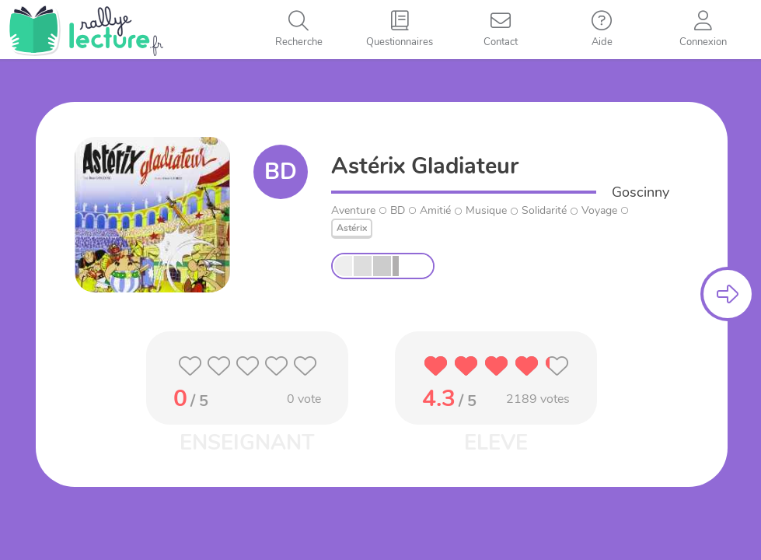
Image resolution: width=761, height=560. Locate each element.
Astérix (352, 228)
